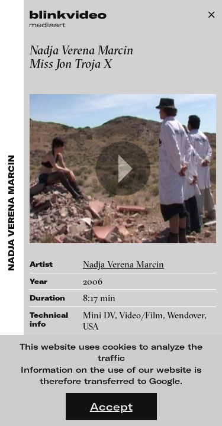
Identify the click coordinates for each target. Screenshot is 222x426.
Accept (111, 406)
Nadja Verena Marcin (123, 264)
